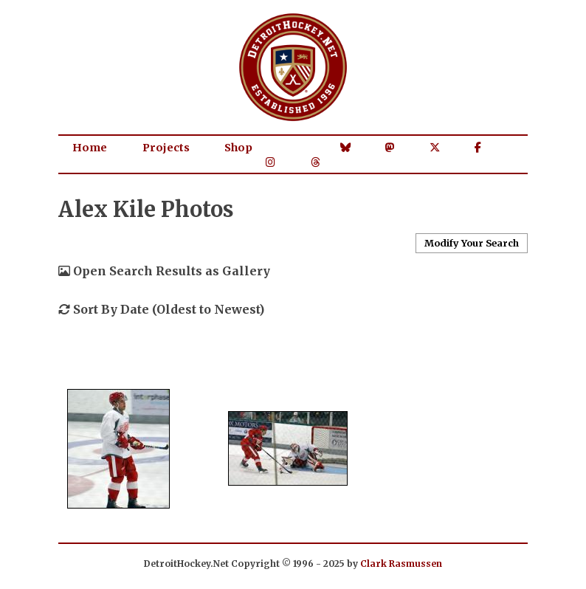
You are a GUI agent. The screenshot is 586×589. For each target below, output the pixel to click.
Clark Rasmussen (401, 563)
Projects (166, 147)
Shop (238, 147)
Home (89, 147)
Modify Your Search (471, 243)
